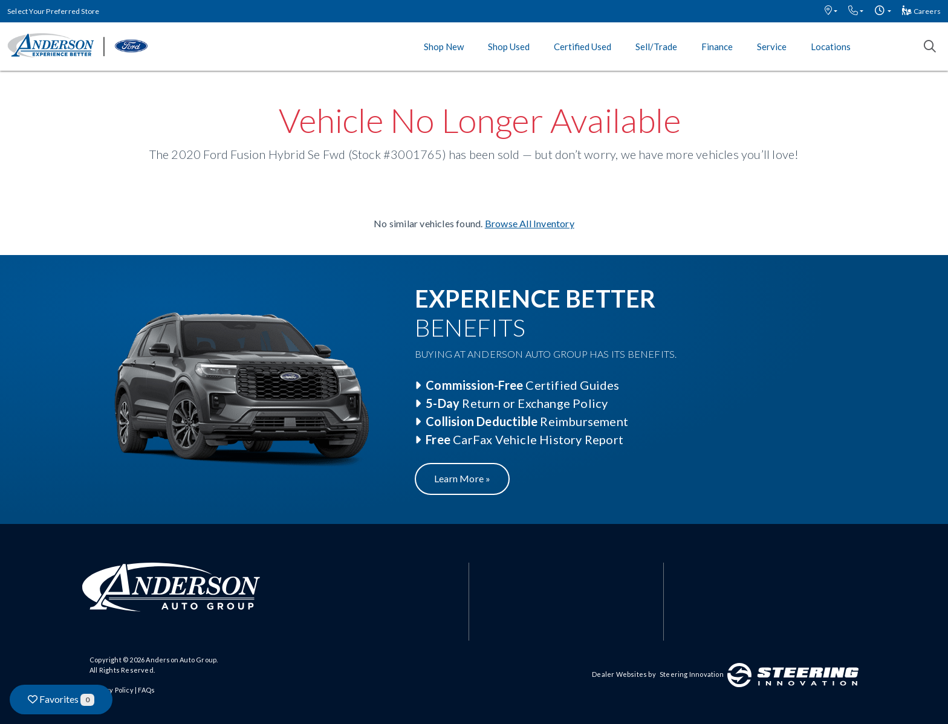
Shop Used (509, 46)
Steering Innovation (692, 674)
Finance (717, 46)
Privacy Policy (111, 690)
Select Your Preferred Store (53, 11)
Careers (921, 11)
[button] (831, 11)
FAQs (146, 690)
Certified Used (582, 46)
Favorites (61, 699)
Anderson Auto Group (181, 660)
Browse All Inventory (529, 223)
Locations (831, 46)
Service (772, 46)
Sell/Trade (656, 46)
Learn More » (462, 478)
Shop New (444, 46)
